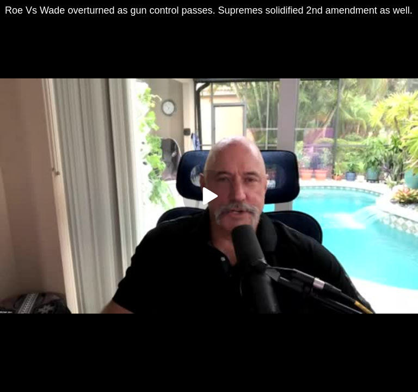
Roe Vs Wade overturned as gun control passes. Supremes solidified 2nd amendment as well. (209, 10)
